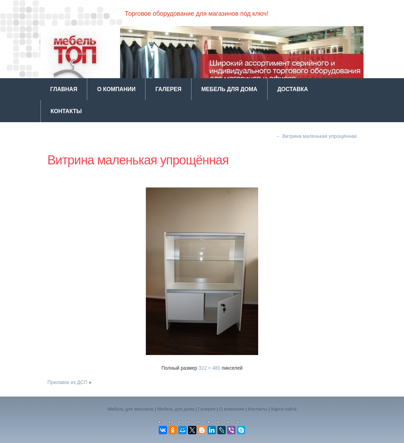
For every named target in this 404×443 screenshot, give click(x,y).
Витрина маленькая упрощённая (316, 136)
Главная (63, 89)
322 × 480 (209, 368)
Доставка (292, 89)
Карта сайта (283, 409)
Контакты (66, 111)
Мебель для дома (229, 89)
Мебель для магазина (130, 409)
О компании (116, 89)
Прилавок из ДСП (67, 382)
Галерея (168, 89)
